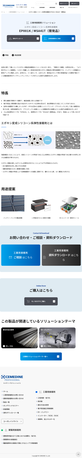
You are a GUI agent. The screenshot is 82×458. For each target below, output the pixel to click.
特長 (7, 55)
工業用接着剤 (42, 7)
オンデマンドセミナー (73, 7)
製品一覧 (62, 7)
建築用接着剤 (52, 7)
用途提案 (18, 55)
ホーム (32, 7)
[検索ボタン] (56, 3)
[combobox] (45, 3)
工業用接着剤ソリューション (17, 12)
